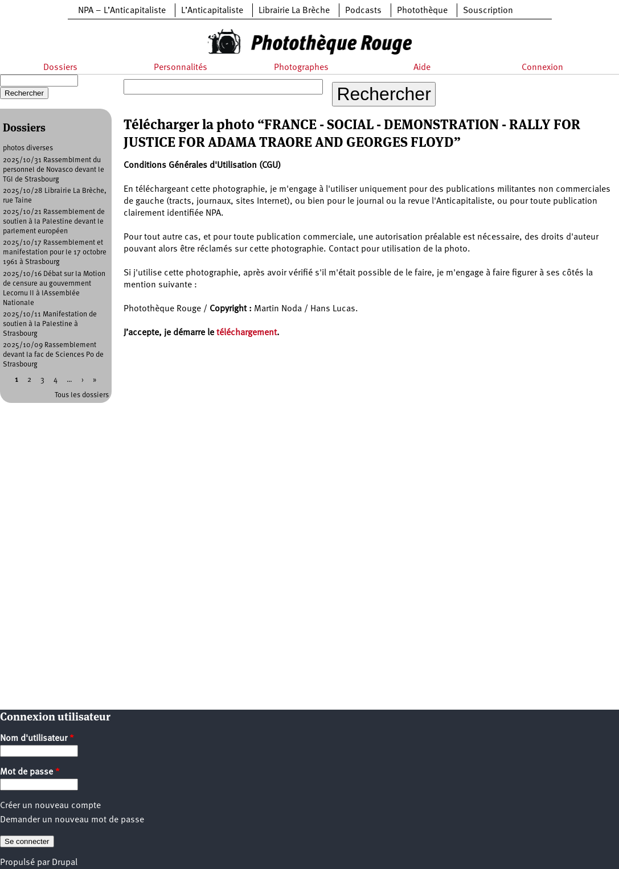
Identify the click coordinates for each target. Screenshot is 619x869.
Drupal (64, 862)
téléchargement (246, 332)
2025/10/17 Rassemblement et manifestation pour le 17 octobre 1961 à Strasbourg (54, 252)
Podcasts (363, 10)
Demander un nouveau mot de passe (72, 820)
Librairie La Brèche (294, 10)
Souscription (488, 10)
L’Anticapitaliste (212, 10)
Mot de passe (30, 772)
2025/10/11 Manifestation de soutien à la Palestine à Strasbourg (50, 324)
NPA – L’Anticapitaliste (122, 10)
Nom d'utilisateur (37, 738)
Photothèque (422, 10)
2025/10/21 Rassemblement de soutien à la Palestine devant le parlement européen (54, 221)
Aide (422, 67)
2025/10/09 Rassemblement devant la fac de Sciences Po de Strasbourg (53, 354)
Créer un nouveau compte (50, 805)
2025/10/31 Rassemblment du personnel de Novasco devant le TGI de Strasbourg (53, 169)
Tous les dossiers (82, 395)
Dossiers (60, 67)
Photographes (301, 67)
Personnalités (180, 67)
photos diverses (28, 148)
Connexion (542, 67)
